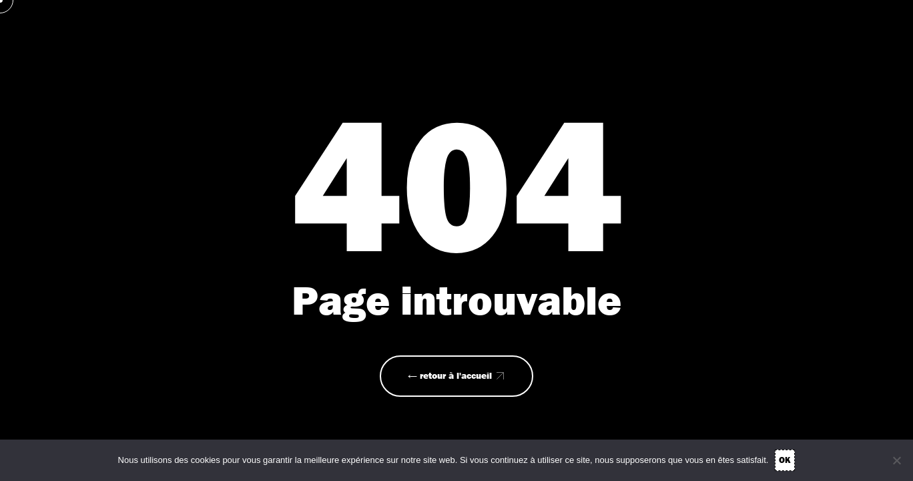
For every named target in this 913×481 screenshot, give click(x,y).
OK (785, 460)
